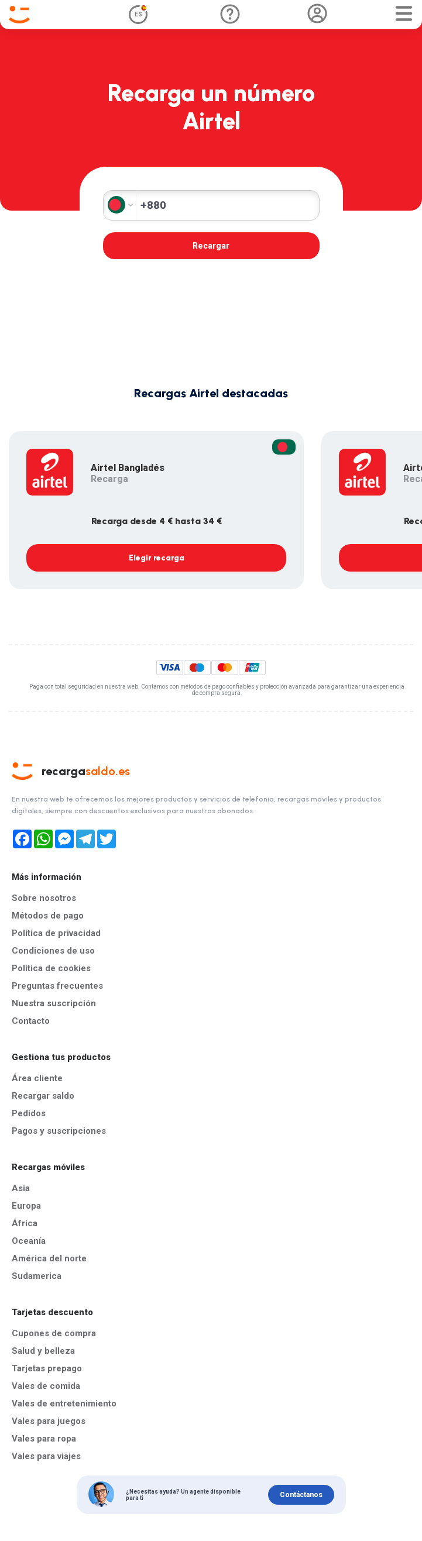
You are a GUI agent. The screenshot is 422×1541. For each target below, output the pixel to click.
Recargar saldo (43, 1096)
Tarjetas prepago (47, 1368)
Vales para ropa (44, 1438)
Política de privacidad (56, 933)
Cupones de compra (54, 1333)
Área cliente (37, 1078)
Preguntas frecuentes (57, 986)
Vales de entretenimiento (64, 1403)
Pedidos (29, 1113)
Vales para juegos (48, 1421)
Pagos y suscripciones (59, 1131)
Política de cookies (51, 968)
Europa (26, 1206)
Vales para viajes (46, 1456)
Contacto (31, 1021)
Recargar (211, 245)
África (24, 1223)
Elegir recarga (156, 558)
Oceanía (29, 1241)
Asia (21, 1188)
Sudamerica (36, 1276)
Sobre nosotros (44, 898)
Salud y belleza (43, 1351)
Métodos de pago (48, 915)
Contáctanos (301, 1495)
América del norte (49, 1258)
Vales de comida (46, 1386)
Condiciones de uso (53, 950)
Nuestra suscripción (54, 1003)
